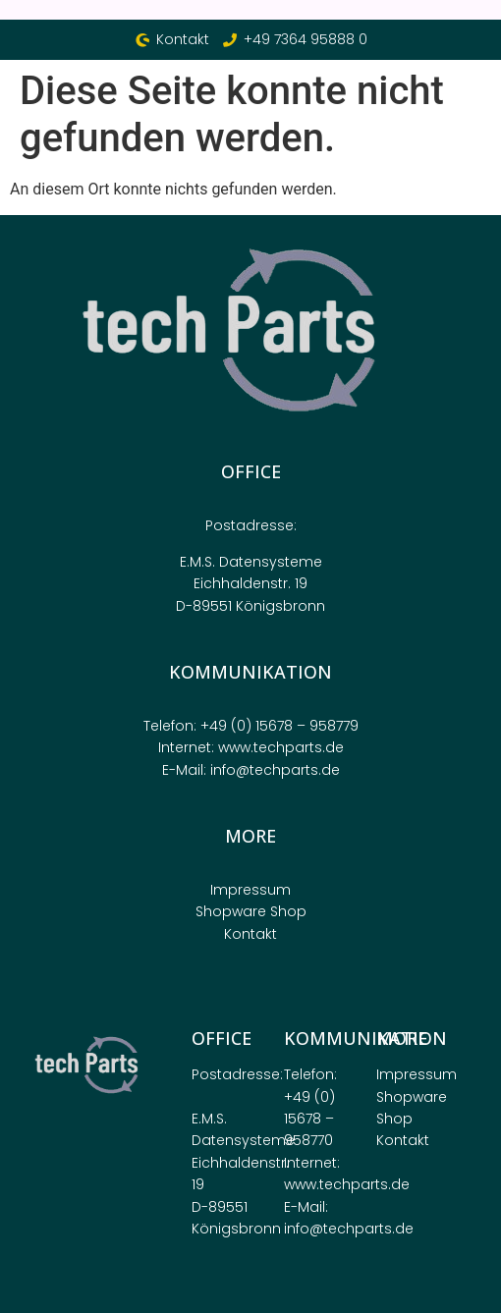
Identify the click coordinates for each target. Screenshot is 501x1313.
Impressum (250, 890)
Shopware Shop (250, 911)
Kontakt (250, 934)
